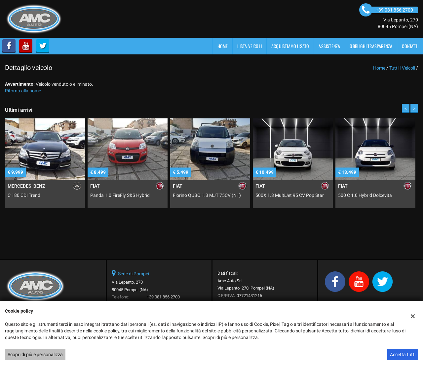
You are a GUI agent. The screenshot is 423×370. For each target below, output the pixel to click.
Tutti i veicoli (402, 68)
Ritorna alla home (23, 90)
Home (222, 46)
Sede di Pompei (133, 273)
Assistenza (329, 46)
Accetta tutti (402, 354)
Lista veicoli (249, 46)
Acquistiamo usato (290, 46)
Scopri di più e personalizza (35, 354)
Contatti (410, 46)
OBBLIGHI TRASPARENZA (371, 46)
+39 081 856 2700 (163, 296)
